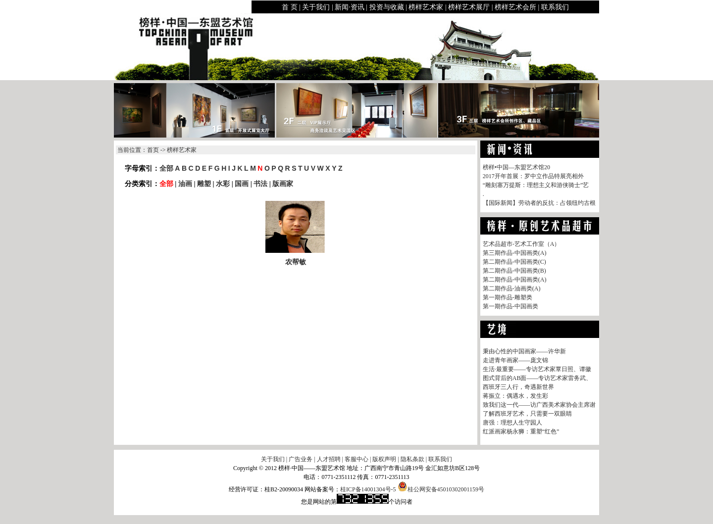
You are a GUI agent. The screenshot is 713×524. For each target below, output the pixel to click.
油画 (185, 184)
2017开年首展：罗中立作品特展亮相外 (533, 176)
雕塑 (204, 184)
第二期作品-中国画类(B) (514, 270)
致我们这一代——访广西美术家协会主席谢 (539, 404)
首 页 (290, 7)
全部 (166, 168)
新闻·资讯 (349, 7)
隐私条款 (412, 459)
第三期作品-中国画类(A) (515, 252)
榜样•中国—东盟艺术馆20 (516, 167)
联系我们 (555, 7)
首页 (153, 149)
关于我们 (316, 7)
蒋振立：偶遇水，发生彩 (515, 395)
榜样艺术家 (425, 7)
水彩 (223, 184)
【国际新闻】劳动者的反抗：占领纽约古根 (539, 202)
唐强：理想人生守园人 (512, 422)
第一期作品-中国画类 (510, 306)
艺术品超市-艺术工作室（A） (521, 243)
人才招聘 (329, 459)
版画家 (282, 184)
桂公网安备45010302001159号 (441, 489)
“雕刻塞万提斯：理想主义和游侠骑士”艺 (536, 185)
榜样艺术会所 (515, 7)
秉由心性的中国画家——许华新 (524, 351)
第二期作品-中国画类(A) (515, 279)
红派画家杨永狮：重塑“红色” (521, 431)
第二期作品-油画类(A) (512, 288)
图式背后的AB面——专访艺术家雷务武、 (537, 378)
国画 (242, 184)
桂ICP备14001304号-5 (368, 489)
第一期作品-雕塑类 (507, 297)
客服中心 (356, 459)
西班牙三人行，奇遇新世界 (518, 386)
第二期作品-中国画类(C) (514, 261)
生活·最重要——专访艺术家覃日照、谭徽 (537, 369)
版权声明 (384, 459)
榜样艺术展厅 (469, 7)
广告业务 (300, 459)
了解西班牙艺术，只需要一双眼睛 (527, 413)
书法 (260, 184)
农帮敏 (295, 262)
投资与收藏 (386, 7)
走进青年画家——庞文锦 (515, 360)
